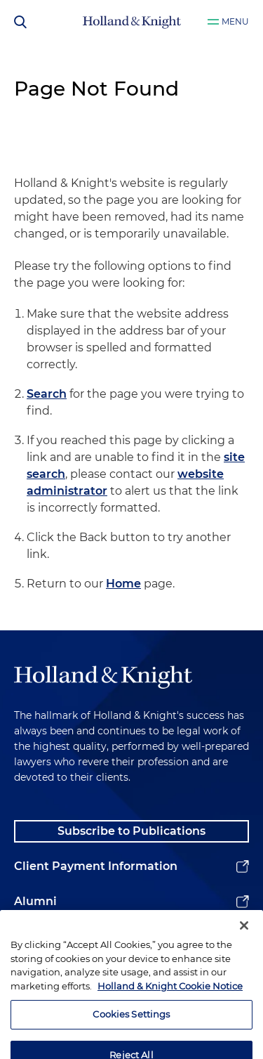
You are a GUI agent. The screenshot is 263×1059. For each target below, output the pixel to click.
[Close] (244, 936)
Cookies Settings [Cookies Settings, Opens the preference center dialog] (131, 1024)
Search (47, 394)
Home (123, 583)
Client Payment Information (95, 866)
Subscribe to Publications (131, 831)
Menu (235, 21)
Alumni (35, 901)
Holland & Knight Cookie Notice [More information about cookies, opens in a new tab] (170, 996)
